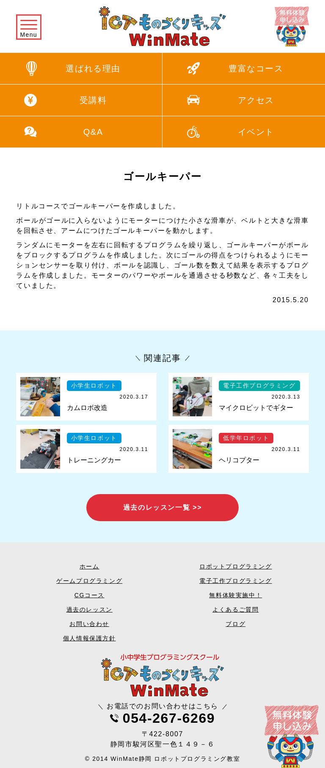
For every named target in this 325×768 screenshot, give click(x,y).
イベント (256, 132)
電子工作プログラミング (235, 580)
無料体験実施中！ (235, 595)
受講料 (93, 100)
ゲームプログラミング (89, 580)
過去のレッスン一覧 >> (162, 507)
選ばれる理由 (93, 68)
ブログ (235, 623)
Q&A (93, 132)
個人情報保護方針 (89, 638)
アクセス (256, 100)
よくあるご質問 (235, 609)
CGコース (89, 595)
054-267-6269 (169, 718)
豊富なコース (256, 68)
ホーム (89, 566)
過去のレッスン (89, 609)
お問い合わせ (89, 623)
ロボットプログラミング (235, 566)
